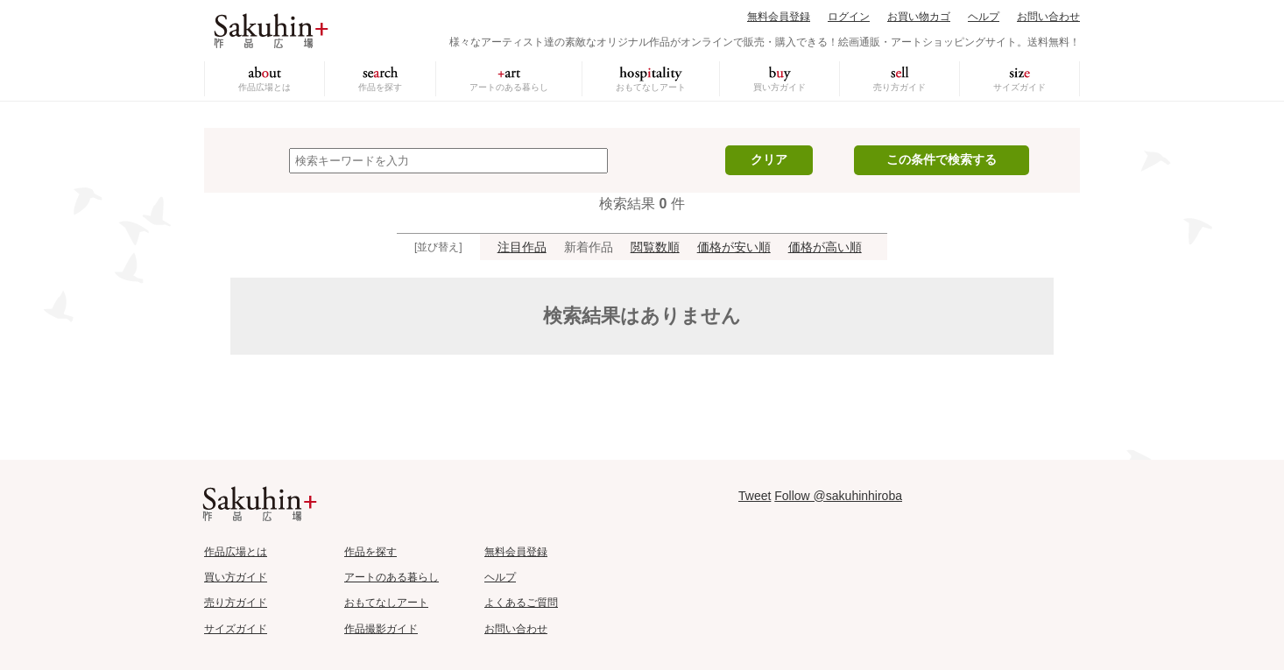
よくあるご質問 (521, 602)
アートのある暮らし (508, 87)
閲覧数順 (655, 247)
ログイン (849, 17)
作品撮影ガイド (381, 629)
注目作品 (522, 247)
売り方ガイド (899, 87)
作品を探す (380, 87)
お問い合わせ (1048, 17)
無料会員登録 (778, 17)
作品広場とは (264, 87)
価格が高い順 (825, 247)
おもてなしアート (651, 87)
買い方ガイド (779, 87)
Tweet (754, 496)
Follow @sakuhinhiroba (838, 496)
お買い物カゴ (918, 17)
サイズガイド (1019, 87)
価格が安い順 (734, 247)
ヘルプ (983, 17)
